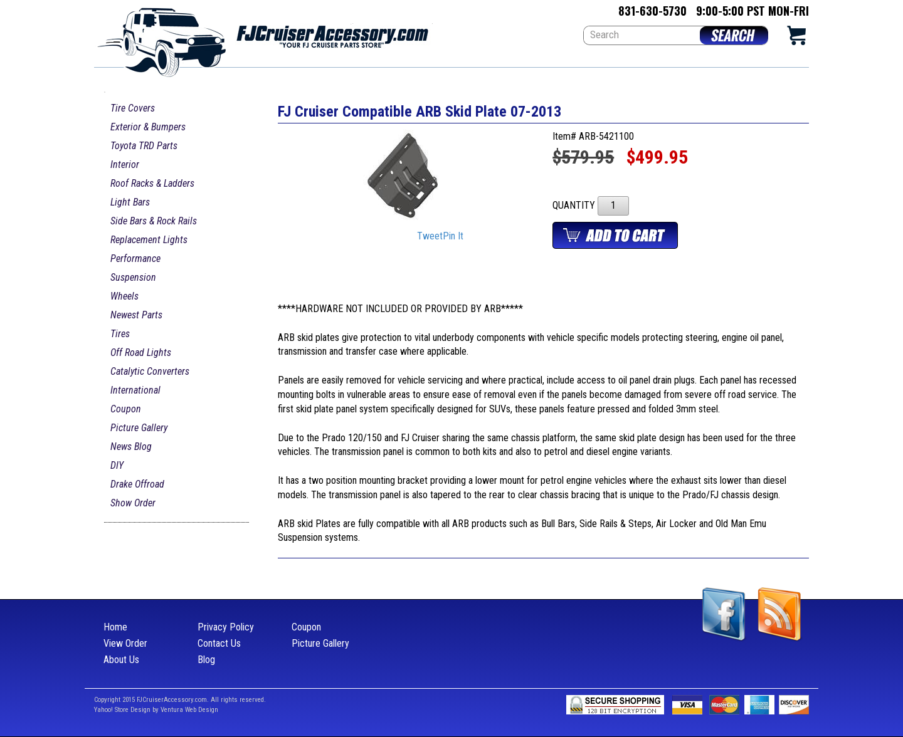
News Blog (131, 446)
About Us (121, 660)
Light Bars (130, 202)
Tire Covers (132, 108)
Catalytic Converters (149, 371)
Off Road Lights (140, 352)
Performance (135, 258)
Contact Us (219, 643)
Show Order (133, 503)
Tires (120, 334)
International (135, 390)
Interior (124, 164)
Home (115, 627)
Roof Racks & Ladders (152, 183)
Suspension (133, 277)
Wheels (124, 296)
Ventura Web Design (189, 710)
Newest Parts (136, 315)
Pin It (453, 237)
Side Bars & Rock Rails (153, 221)
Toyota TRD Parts (143, 146)
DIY (117, 465)
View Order (125, 643)
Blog (206, 660)
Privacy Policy (226, 627)
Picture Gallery (138, 428)
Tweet (430, 237)
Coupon (125, 409)
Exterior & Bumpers (148, 127)
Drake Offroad (137, 484)
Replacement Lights (148, 240)
